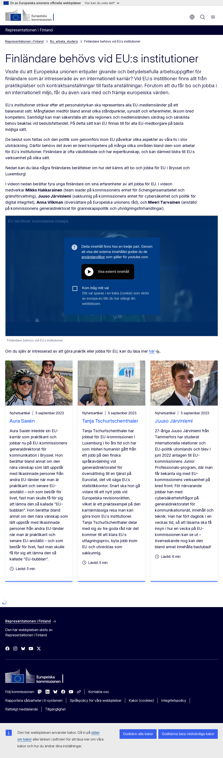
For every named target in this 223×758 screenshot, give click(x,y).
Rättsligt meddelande (21, 709)
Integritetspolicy (173, 700)
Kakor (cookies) (141, 700)
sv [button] (192, 17)
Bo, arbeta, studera (64, 41)
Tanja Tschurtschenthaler (110, 421)
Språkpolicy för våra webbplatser (96, 700)
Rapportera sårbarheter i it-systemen (34, 700)
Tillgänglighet (55, 709)
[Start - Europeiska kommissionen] (31, 15)
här (151, 351)
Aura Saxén (22, 421)
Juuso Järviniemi (174, 421)
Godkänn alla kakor (138, 734)
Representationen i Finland (24, 41)
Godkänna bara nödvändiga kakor (188, 734)
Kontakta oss (98, 692)
